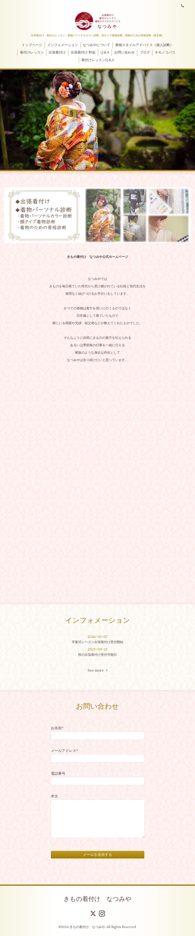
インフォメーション (62, 45)
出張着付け (57, 52)
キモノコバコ (165, 52)
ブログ (145, 52)
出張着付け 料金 (83, 52)
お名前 (57, 728)
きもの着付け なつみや (97, 899)
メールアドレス (64, 750)
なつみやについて (96, 45)
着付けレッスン (32, 52)
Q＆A (105, 52)
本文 (54, 796)
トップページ (32, 45)
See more (97, 670)
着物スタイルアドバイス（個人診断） (144, 45)
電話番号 (58, 773)
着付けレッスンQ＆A (97, 60)
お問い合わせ (124, 52)
